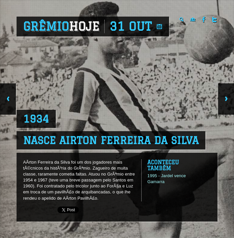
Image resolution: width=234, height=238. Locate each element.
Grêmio (61, 26)
